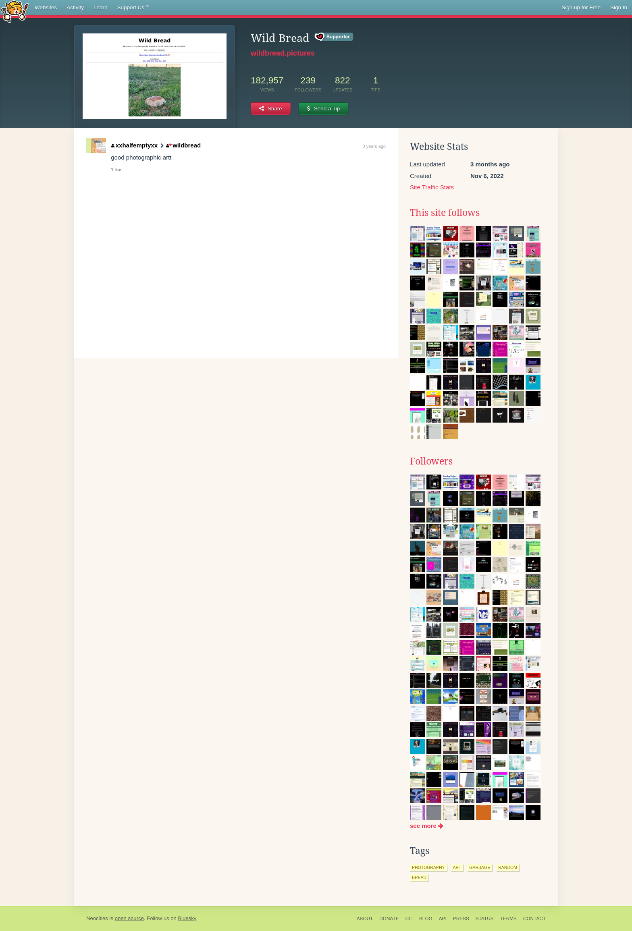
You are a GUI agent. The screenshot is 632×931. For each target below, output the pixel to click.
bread (419, 877)
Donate (389, 918)
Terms (508, 918)
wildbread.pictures (283, 53)
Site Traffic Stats (432, 187)
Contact (534, 918)
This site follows (445, 212)
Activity (75, 7)
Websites (46, 7)
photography (428, 867)
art (457, 867)
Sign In (618, 7)
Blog (425, 918)
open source (129, 918)
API (443, 918)
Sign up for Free (581, 7)
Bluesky (187, 918)
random (507, 867)
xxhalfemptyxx (134, 145)
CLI (409, 918)
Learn (101, 7)
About (365, 918)
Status (485, 918)
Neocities (97, 918)
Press (461, 918)
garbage (479, 867)
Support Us (133, 7)
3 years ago (374, 146)
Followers (431, 461)
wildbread (183, 145)
